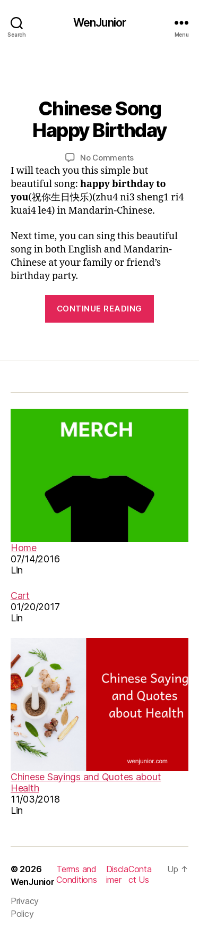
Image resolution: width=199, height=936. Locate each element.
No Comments (107, 158)
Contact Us (140, 874)
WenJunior (99, 22)
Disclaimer (117, 874)
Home (24, 547)
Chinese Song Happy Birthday (99, 119)
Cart (20, 595)
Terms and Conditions (76, 874)
